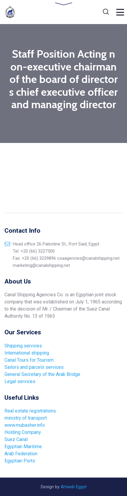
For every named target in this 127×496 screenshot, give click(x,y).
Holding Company (22, 432)
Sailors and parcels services (34, 367)
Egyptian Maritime (23, 446)
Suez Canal (16, 439)
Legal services (19, 381)
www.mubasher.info (24, 425)
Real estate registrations (30, 411)
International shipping (26, 353)
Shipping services (23, 346)
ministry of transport (25, 418)
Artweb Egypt (74, 486)
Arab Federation (21, 453)
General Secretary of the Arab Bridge (42, 374)
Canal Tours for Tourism (29, 360)
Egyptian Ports (19, 461)
